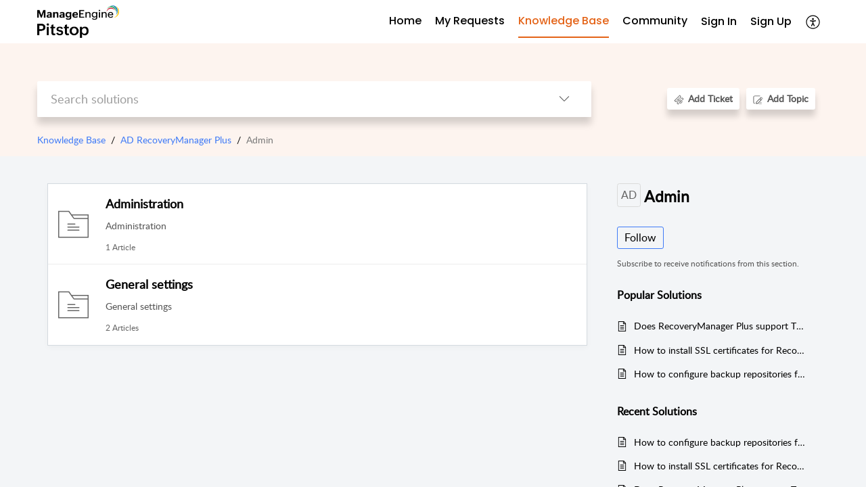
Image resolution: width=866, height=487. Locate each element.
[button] (813, 21)
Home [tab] (405, 20)
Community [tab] (654, 20)
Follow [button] (640, 237)
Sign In (719, 21)
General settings (149, 284)
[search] (287, 99)
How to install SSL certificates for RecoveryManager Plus (719, 350)
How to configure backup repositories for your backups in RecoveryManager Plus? (719, 373)
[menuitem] (719, 22)
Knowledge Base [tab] (563, 20)
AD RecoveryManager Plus (175, 139)
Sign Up (771, 21)
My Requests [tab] (470, 20)
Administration (144, 203)
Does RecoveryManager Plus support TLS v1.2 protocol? (719, 325)
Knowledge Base (71, 139)
